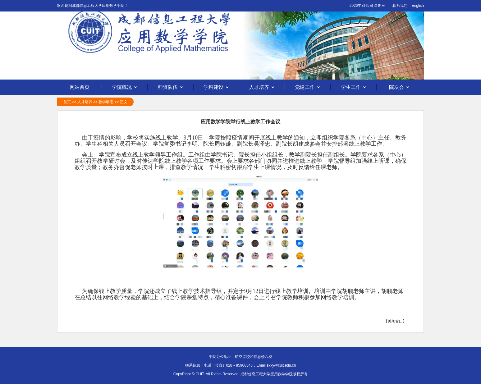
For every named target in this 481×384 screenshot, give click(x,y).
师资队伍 (171, 87)
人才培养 (262, 87)
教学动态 (105, 102)
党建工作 (308, 87)
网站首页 (79, 87)
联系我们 (399, 5)
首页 (67, 102)
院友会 (400, 87)
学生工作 (354, 87)
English (418, 5)
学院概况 (125, 87)
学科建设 (217, 87)
